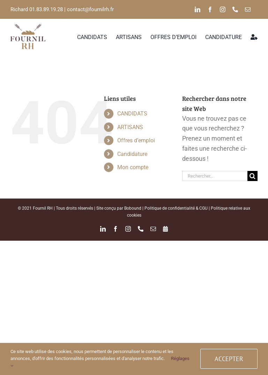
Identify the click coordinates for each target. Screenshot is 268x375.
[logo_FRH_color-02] (27, 27)
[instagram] (222, 9)
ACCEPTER (229, 359)
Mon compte (132, 167)
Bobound (132, 208)
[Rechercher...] (214, 176)
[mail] (248, 9)
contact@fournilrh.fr (90, 9)
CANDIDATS (132, 113)
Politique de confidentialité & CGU (176, 208)
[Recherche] (252, 176)
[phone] (235, 9)
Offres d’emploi (136, 140)
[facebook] (210, 9)
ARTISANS (130, 127)
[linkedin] (197, 9)
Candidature (132, 154)
